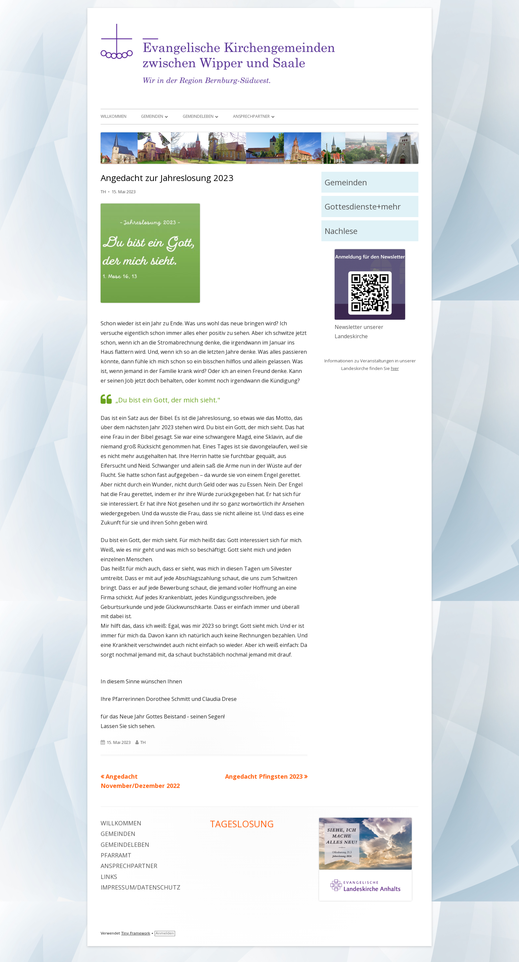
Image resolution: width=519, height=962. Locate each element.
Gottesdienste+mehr (363, 206)
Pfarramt (116, 855)
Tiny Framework (135, 933)
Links (109, 877)
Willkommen (113, 116)
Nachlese (341, 230)
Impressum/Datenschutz (140, 887)
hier (395, 368)
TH (103, 192)
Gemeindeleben (198, 116)
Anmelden (165, 933)
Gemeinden (152, 116)
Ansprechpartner (251, 116)
